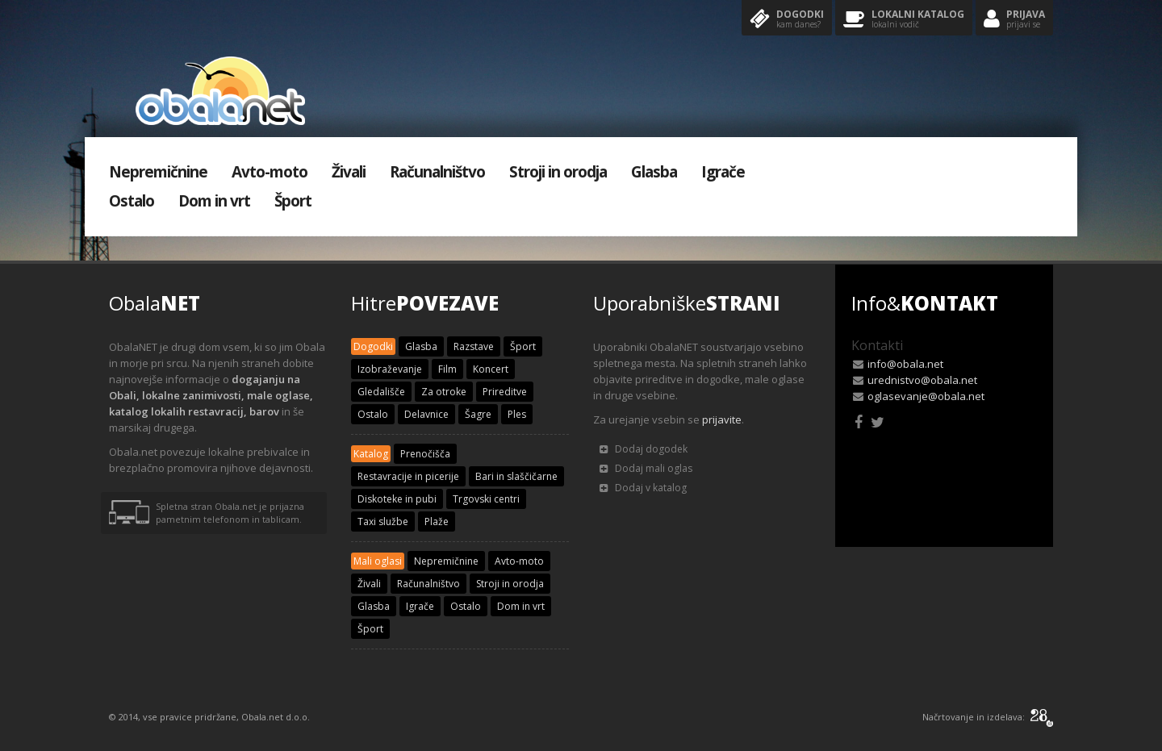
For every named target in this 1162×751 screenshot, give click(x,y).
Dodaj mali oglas (646, 468)
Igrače (723, 171)
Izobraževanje (389, 369)
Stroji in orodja (558, 171)
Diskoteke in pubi (397, 499)
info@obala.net (905, 364)
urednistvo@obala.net (922, 380)
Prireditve (505, 391)
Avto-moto (269, 171)
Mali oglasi (377, 561)
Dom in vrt (214, 200)
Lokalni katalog (903, 19)
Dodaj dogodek (644, 449)
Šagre (478, 414)
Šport (292, 200)
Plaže (436, 521)
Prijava (1014, 19)
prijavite (722, 419)
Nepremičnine (158, 171)
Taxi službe (382, 521)
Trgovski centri (486, 499)
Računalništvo (437, 171)
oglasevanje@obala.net (925, 396)
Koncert (490, 369)
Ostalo (131, 200)
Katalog (370, 454)
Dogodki (787, 19)
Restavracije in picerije (408, 476)
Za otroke (443, 391)
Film (447, 369)
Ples (517, 414)
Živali (349, 171)
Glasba (654, 171)
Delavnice (426, 414)
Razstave (474, 346)
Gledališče (381, 391)
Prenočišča (425, 454)
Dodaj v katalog (643, 487)
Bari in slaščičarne (516, 476)
